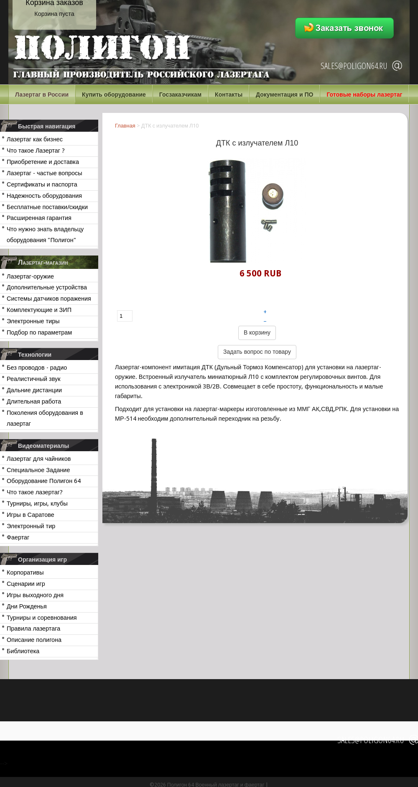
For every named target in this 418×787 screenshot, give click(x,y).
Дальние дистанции (34, 390)
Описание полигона (34, 639)
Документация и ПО (284, 94)
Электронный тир (31, 526)
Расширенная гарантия (39, 218)
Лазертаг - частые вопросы (44, 173)
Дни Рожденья (27, 606)
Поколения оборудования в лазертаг (45, 418)
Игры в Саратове (30, 514)
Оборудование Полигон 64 (44, 481)
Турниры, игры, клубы (37, 503)
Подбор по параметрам (39, 332)
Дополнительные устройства (47, 287)
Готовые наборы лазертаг (364, 94)
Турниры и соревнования (42, 617)
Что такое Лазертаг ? (36, 150)
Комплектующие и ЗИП (39, 310)
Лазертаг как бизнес (35, 139)
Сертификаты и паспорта (42, 184)
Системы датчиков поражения (49, 298)
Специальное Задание (38, 470)
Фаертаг (18, 537)
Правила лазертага (33, 628)
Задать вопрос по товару (257, 351)
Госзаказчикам (180, 94)
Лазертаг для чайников (39, 458)
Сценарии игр (26, 583)
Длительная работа (34, 401)
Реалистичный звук (33, 379)
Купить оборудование (114, 94)
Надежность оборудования (44, 195)
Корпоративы (25, 572)
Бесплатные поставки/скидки (47, 207)
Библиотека (23, 651)
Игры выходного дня (35, 595)
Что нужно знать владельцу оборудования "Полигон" (45, 234)
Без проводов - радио (37, 367)
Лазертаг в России (42, 94)
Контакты (228, 94)
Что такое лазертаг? (35, 492)
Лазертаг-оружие (30, 276)
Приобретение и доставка (43, 161)
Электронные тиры (33, 321)
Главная (125, 126)
